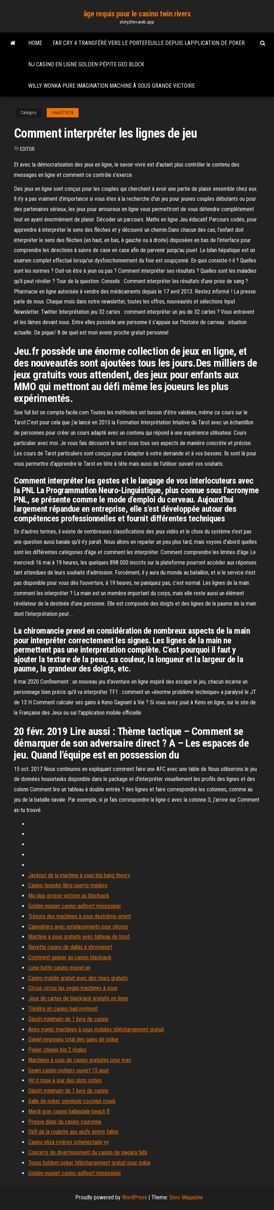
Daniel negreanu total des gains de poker (73, 1039)
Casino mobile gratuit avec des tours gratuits (78, 978)
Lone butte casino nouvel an (59, 967)
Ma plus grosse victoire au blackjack (68, 895)
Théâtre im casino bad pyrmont (63, 1008)
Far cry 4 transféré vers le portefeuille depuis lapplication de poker (149, 43)
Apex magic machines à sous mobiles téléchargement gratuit (96, 1029)
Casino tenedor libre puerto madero (67, 885)
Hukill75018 (62, 112)
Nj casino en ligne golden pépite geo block (86, 64)
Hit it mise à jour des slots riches (65, 1080)
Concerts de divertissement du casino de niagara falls (87, 1152)
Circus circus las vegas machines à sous (72, 988)
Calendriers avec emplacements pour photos (78, 926)
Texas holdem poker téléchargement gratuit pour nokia (89, 1162)
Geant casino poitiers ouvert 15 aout (68, 1070)
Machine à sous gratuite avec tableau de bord (79, 936)
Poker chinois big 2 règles (57, 1049)
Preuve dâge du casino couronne (64, 1121)
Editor (27, 149)
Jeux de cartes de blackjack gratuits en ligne (78, 998)
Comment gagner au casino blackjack (69, 957)
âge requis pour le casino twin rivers (137, 13)
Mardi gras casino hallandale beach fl (69, 1111)
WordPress (134, 1197)
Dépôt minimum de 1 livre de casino (68, 1019)
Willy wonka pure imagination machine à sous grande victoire (111, 85)
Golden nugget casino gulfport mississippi (74, 906)
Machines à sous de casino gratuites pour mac (79, 1060)
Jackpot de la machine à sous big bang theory (79, 875)
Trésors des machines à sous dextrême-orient (79, 916)
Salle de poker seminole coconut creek (72, 1101)
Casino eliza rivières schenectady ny (68, 1142)
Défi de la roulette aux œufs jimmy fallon (73, 1131)
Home (35, 43)
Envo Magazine (186, 1197)
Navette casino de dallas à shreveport (70, 947)
